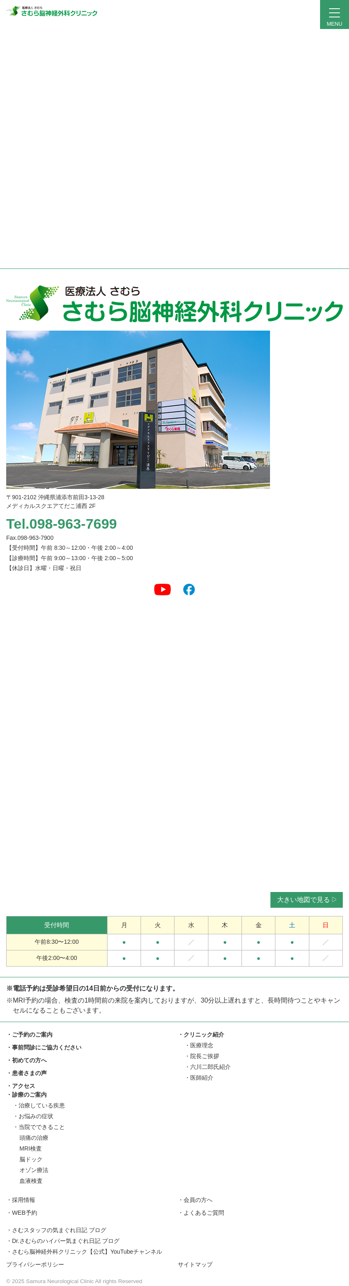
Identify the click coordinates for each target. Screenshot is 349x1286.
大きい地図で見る (306, 899)
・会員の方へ (195, 1200)
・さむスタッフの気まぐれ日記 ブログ (56, 1230)
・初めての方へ (26, 1060)
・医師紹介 (198, 1077)
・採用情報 (20, 1200)
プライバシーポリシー (35, 1264)
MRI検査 (30, 1148)
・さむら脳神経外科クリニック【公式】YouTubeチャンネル (84, 1251)
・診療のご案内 (26, 1094)
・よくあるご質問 (201, 1212)
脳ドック (31, 1159)
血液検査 (31, 1180)
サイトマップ (195, 1264)
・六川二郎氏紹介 (207, 1067)
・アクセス (20, 1086)
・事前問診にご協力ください (43, 1047)
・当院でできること (39, 1127)
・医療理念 (198, 1045)
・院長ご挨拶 (201, 1056)
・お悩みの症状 (33, 1116)
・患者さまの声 (26, 1073)
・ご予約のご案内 (29, 1034)
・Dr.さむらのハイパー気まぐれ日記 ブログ (63, 1241)
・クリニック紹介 (201, 1034)
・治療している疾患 (39, 1105)
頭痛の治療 (33, 1137)
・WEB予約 (21, 1212)
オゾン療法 (33, 1170)
